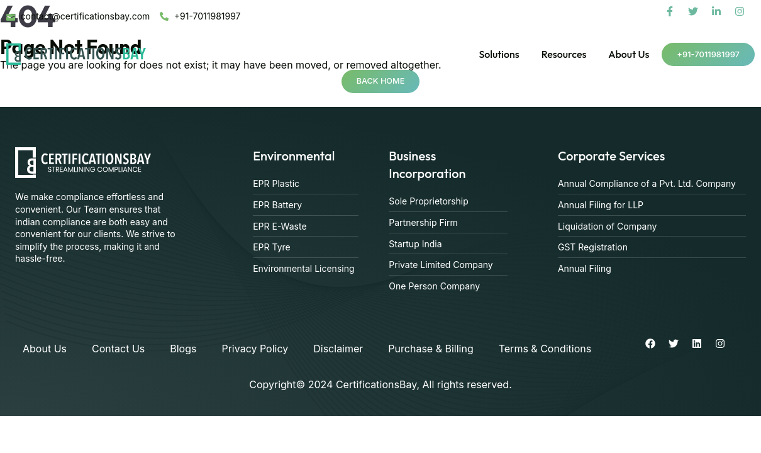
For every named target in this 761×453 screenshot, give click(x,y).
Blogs (183, 349)
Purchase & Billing (430, 349)
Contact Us (118, 349)
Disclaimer (338, 349)
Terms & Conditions (545, 349)
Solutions (499, 54)
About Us (628, 54)
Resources (564, 54)
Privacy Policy (254, 349)
